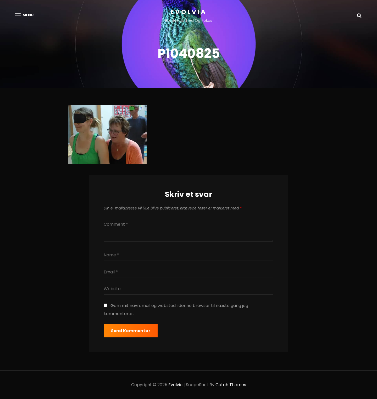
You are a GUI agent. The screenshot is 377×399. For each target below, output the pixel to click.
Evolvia (188, 12)
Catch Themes (230, 385)
